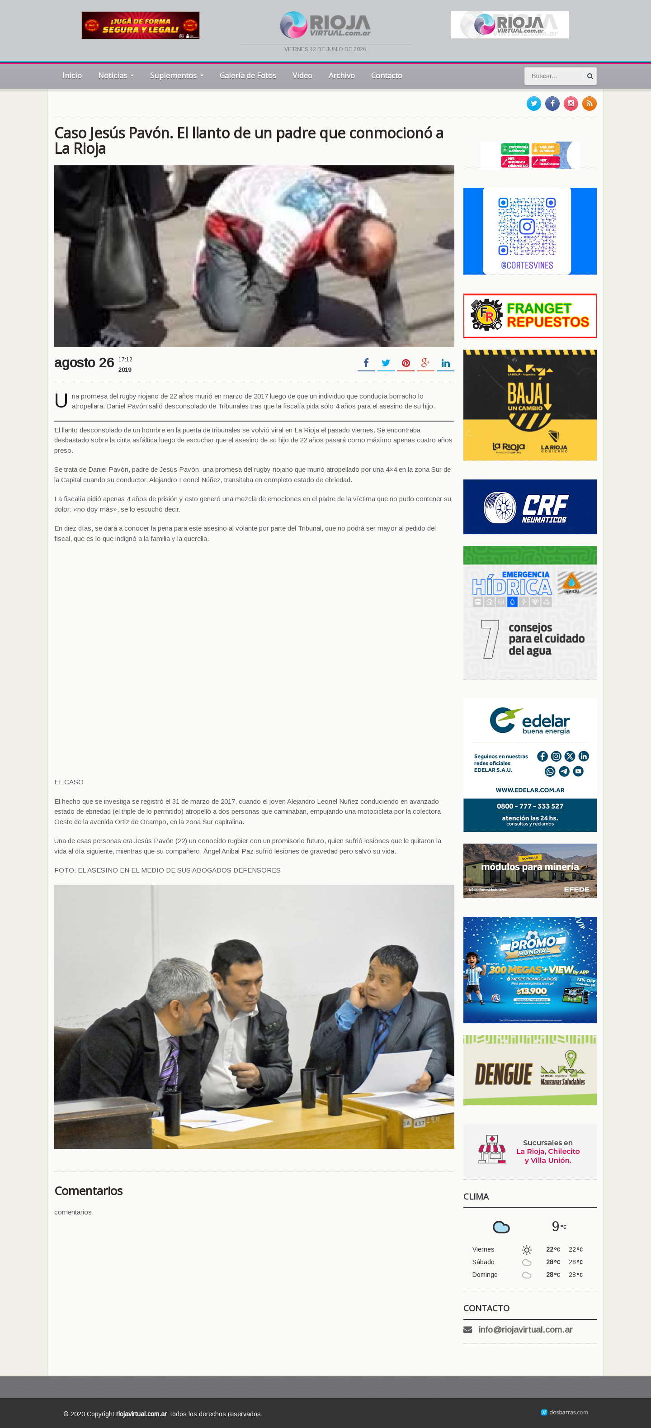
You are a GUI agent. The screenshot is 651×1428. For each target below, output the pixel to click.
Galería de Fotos (248, 75)
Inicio (72, 75)
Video (302, 75)
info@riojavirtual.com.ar (526, 1329)
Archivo (342, 75)
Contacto (386, 75)
